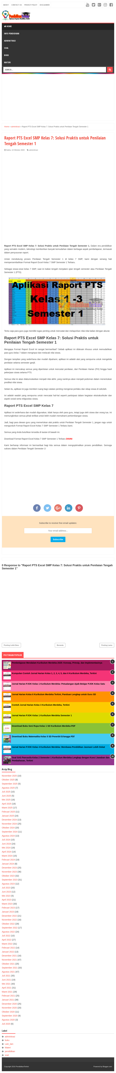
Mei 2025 (6, 799)
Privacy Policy (30, 4)
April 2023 (6, 900)
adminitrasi (33, 150)
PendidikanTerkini (22, 1066)
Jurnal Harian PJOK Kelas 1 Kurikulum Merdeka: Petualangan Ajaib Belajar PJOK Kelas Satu (58, 684)
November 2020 (9, 1008)
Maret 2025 (7, 807)
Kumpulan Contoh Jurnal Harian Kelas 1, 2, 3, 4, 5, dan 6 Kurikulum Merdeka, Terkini (54, 673)
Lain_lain (9, 1044)
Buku (6, 55)
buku (7, 1040)
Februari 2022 (8, 947)
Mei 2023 (6, 896)
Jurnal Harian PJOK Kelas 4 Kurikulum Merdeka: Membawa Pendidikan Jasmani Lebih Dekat (58, 747)
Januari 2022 (8, 952)
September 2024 (10, 832)
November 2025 (9, 776)
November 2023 (9, 872)
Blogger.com (107, 1066)
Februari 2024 (8, 859)
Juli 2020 (6, 1024)
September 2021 (10, 967)
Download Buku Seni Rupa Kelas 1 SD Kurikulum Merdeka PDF (43, 726)
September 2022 (10, 927)
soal (7, 1055)
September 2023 (10, 879)
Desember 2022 (9, 916)
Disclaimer (45, 4)
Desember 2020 (9, 1004)
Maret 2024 (7, 856)
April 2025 (6, 804)
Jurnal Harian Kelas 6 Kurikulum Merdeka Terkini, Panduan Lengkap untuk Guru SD (54, 694)
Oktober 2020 (8, 1012)
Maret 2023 (7, 904)
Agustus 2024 (8, 836)
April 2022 (6, 940)
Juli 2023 (6, 887)
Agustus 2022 (8, 932)
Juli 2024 (6, 839)
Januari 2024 (8, 864)
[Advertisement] (58, 97)
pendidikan (10, 1051)
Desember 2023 (9, 867)
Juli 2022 (6, 935)
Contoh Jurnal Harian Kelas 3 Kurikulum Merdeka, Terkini (41, 705)
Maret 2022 (7, 944)
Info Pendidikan (11, 33)
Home (8, 26)
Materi (7, 62)
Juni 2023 (6, 892)
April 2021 (6, 988)
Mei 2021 (6, 984)
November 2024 (9, 824)
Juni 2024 (6, 844)
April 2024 (6, 852)
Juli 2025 (6, 791)
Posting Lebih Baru (11, 645)
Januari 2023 (8, 912)
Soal (6, 47)
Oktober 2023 (8, 876)
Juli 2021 (6, 975)
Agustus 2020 (8, 1020)
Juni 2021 (6, 980)
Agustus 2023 (8, 884)
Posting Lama (106, 645)
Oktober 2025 (8, 779)
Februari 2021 (8, 995)
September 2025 (10, 784)
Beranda (60, 645)
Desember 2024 (9, 819)
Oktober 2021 (8, 964)
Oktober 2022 (8, 924)
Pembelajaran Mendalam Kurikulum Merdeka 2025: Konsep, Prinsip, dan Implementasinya (57, 663)
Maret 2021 (7, 992)
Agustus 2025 (8, 788)
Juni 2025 (6, 796)
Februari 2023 (8, 907)
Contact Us (16, 4)
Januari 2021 (8, 1000)
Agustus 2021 (8, 972)
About (6, 4)
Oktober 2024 (8, 827)
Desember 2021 (9, 955)
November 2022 (9, 920)
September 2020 (10, 1015)
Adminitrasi (10, 40)
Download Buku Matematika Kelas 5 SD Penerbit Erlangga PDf (43, 736)
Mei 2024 (6, 847)
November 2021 (9, 960)
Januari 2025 (8, 816)
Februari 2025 (8, 812)
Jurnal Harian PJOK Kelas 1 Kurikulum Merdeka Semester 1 (42, 715)
